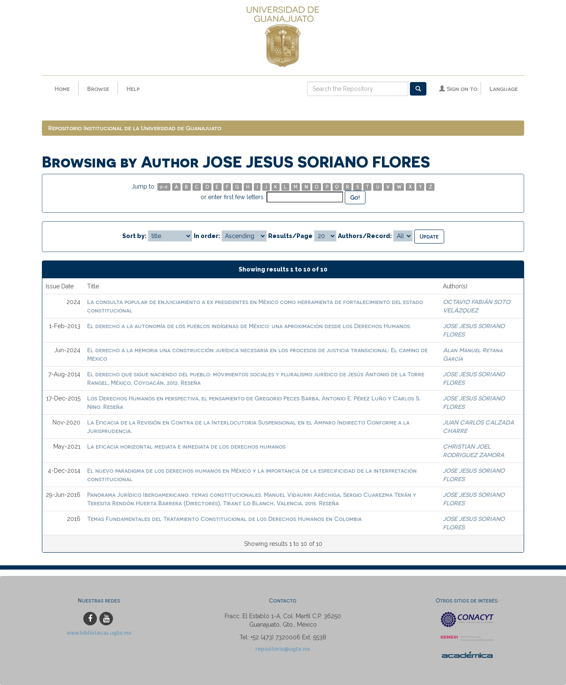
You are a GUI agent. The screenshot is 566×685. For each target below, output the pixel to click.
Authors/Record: (365, 236)
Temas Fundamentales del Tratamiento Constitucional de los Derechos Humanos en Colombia (224, 518)
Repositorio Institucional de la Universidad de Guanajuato (134, 128)
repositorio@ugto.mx (283, 649)
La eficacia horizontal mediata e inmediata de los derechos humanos (186, 446)
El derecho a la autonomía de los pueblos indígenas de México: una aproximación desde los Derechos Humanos (248, 325)
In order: (207, 236)
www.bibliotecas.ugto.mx (99, 633)
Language (503, 88)
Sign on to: (458, 88)
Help (133, 88)
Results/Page (290, 236)
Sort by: (134, 236)
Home (62, 88)
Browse (98, 88)
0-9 (164, 186)
